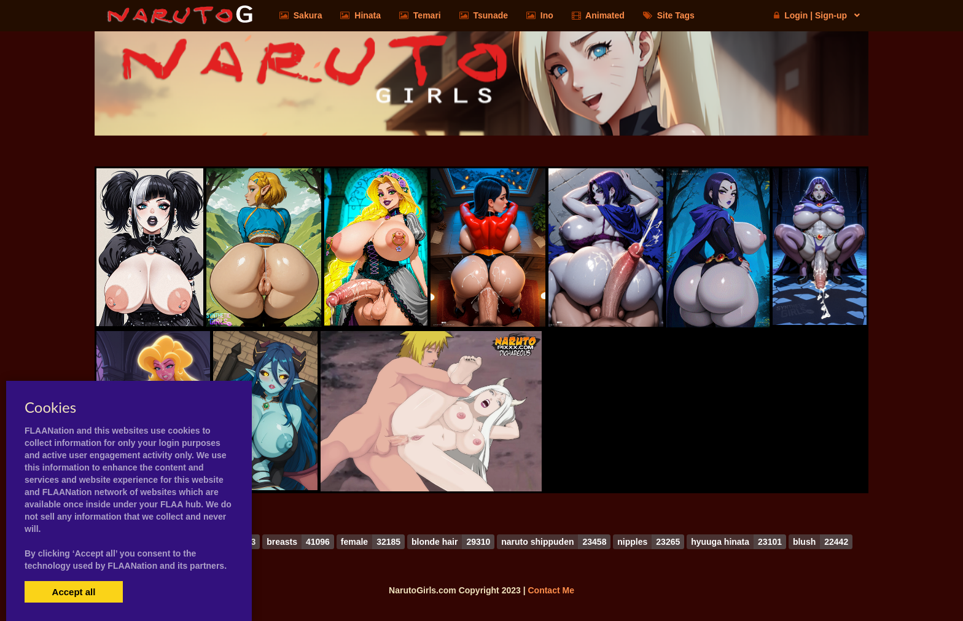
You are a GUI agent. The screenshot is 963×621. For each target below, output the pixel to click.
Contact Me (551, 590)
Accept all (74, 592)
